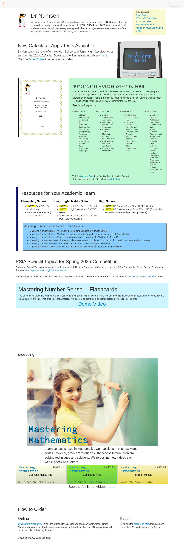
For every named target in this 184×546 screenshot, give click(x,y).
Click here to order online (30, 524)
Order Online (142, 15)
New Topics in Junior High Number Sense (45, 270)
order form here (141, 524)
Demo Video (92, 304)
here (104, 55)
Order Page (115, 179)
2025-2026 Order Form (147, 18)
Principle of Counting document (142, 276)
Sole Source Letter (145, 24)
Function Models (143, 474)
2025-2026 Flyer (144, 21)
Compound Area (92, 474)
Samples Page (87, 176)
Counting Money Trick (41, 474)
